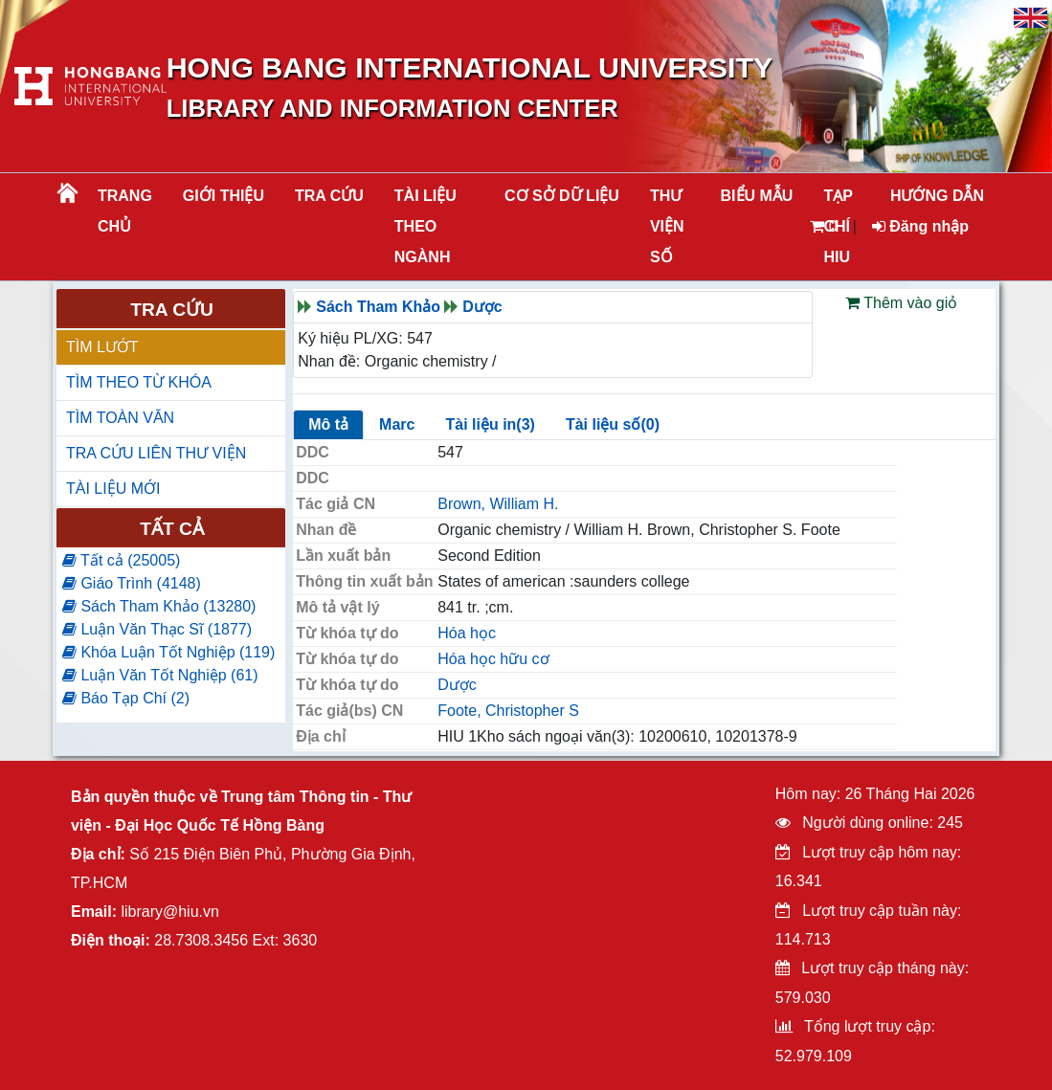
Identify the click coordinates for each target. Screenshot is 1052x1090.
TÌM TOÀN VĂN (120, 418)
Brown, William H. (497, 504)
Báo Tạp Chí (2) (126, 698)
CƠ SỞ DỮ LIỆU (561, 196)
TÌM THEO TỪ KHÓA (139, 382)
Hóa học (466, 633)
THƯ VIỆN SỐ (667, 226)
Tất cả (172, 529)
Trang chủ (125, 211)
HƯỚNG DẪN (937, 196)
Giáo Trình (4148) (131, 583)
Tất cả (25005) (121, 560)
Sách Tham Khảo (378, 307)
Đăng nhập (920, 226)
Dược (482, 307)
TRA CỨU (329, 196)
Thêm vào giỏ (901, 303)
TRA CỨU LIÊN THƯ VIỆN (156, 453)
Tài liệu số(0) (613, 424)
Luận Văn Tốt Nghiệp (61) (160, 675)
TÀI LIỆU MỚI (113, 488)
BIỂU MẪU (757, 196)
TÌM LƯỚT (102, 347)
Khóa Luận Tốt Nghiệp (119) (168, 652)
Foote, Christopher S (508, 710)
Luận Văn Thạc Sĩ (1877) (157, 629)
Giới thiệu (223, 196)
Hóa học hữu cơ (492, 659)
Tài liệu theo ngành (425, 226)
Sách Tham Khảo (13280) (159, 606)
